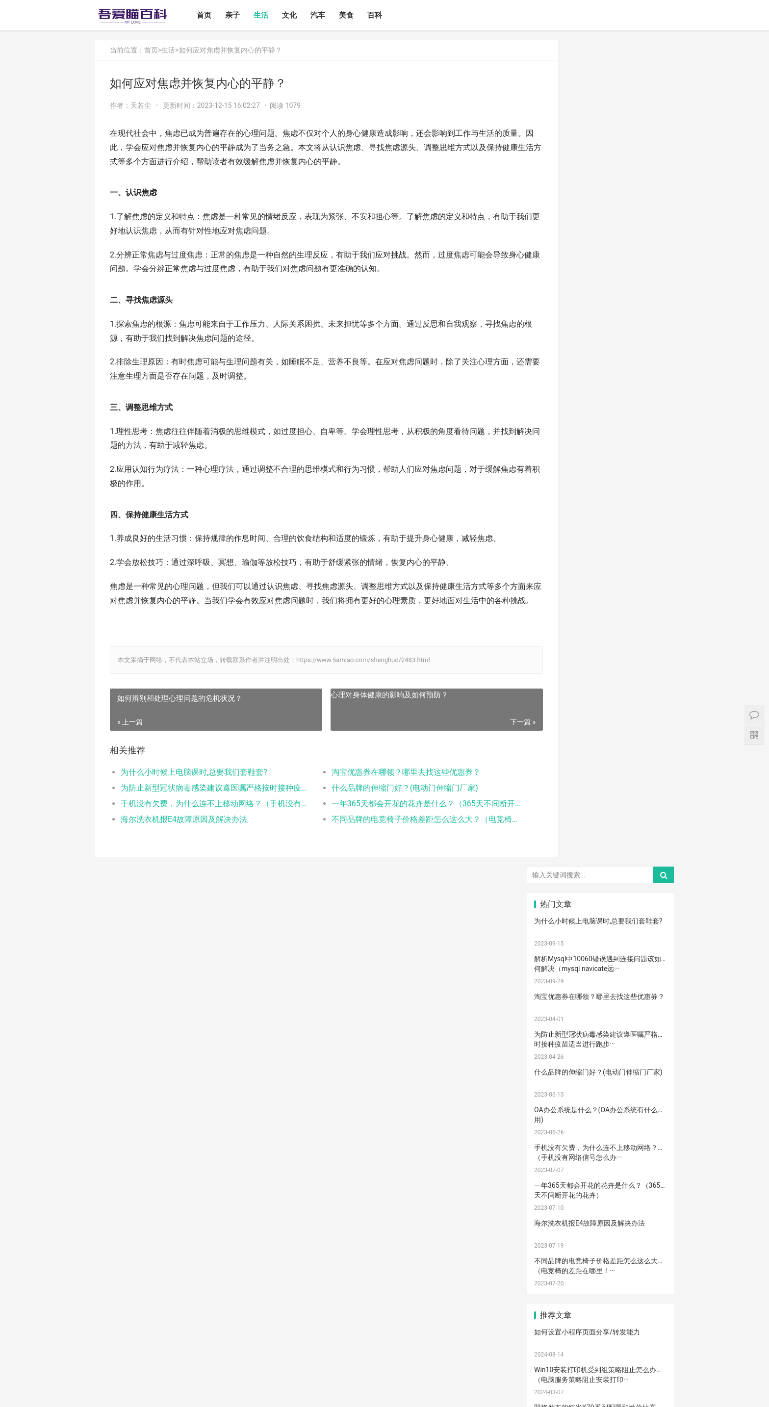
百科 (385, 15)
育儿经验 (555, 1031)
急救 (645, 1253)
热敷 (556, 1180)
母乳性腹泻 (555, 898)
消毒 (556, 1120)
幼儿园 (600, 1135)
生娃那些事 (555, 1061)
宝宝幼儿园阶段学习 (603, 1283)
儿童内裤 (555, 1253)
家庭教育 (600, 1105)
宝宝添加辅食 (602, 1224)
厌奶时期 (600, 1194)
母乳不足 (600, 987)
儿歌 (645, 1031)
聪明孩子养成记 (558, 1150)
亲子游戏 (555, 913)
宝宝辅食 (555, 1046)
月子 (556, 928)
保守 (645, 1105)
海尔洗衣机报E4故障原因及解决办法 (184, 833)
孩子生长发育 (647, 957)
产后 (645, 913)
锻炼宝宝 (555, 1268)
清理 (600, 1120)
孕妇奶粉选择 (558, 1327)
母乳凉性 (645, 987)
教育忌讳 (555, 1076)
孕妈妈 (645, 928)
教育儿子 (600, 1061)
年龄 (645, 1135)
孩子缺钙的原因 (648, 1091)
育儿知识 (645, 972)
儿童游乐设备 (602, 1238)
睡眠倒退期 (645, 1180)
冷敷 (600, 1180)
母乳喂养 (555, 987)
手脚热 (645, 943)
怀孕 (600, 1017)
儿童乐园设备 (558, 1238)
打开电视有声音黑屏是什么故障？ (585, 657)
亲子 (242, 15)
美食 (356, 15)
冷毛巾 (645, 1164)
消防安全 (645, 1268)
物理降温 (555, 1164)
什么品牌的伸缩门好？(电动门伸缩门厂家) (384, 802)
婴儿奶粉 (600, 854)
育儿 (556, 1002)
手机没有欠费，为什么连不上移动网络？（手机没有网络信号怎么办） (206, 817)
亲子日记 (645, 854)
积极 (645, 1002)
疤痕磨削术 (555, 1298)
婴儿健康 (600, 1312)
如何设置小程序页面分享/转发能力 (587, 506)
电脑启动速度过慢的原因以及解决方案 (592, 732)
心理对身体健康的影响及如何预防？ (369, 708)
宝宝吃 (645, 1209)
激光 (600, 1298)
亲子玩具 (600, 1031)
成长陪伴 (600, 1268)
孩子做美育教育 (558, 1283)
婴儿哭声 (555, 943)
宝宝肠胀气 (600, 1091)
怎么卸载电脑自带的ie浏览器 (578, 619)
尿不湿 (555, 883)
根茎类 (555, 1224)
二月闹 (645, 839)
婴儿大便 (645, 1312)
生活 (271, 15)
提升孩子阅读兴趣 (558, 1091)
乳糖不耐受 (600, 898)
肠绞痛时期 (555, 1194)
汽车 (328, 15)
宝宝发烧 (600, 943)
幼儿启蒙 (600, 957)
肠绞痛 (555, 972)
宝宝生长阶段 (558, 1312)
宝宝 (600, 839)
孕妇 (600, 928)
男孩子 (645, 1061)
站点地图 (313, 1391)
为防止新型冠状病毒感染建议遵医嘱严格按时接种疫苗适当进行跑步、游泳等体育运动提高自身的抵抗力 (206, 802)
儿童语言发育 (647, 1150)
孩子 (600, 1002)
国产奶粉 (555, 854)
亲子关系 (600, 883)
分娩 (645, 1076)
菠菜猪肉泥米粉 (603, 1046)
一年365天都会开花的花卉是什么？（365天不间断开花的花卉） (396, 817)
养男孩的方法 (602, 1150)
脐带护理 (555, 1135)
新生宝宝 (645, 869)
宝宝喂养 (555, 839)
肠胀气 (600, 972)
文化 (299, 15)
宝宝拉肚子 (555, 1209)
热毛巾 (600, 1164)
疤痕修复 (645, 1283)
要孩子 (645, 1238)
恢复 (645, 1120)
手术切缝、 (645, 1298)
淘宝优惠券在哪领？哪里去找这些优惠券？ (385, 786)
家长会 (600, 1209)
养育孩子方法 (647, 1046)
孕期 (600, 1253)
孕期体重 (645, 1194)
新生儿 (600, 1076)
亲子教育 (600, 869)
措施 (556, 1017)
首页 (214, 15)
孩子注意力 (555, 869)
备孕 (645, 1017)
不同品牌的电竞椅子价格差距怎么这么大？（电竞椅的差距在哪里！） (396, 833)
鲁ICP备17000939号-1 (271, 1391)
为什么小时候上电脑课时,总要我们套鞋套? (194, 786)
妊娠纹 (600, 913)
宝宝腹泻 (555, 1105)
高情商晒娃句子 (648, 883)
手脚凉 (555, 957)
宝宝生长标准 (647, 898)
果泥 (645, 1224)
